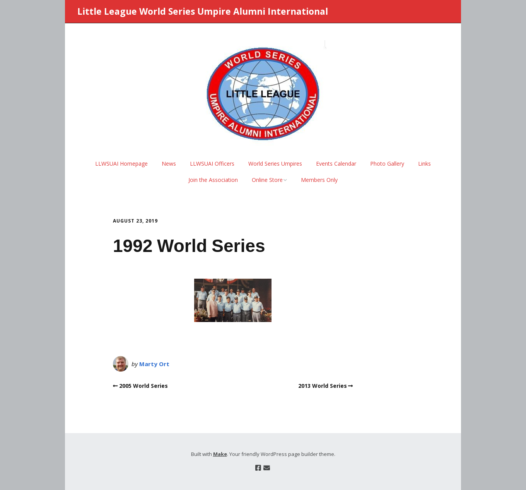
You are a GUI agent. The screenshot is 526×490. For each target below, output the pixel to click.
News (169, 163)
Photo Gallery (387, 163)
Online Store (267, 179)
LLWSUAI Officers (212, 163)
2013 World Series (322, 385)
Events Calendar (336, 163)
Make (220, 454)
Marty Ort (154, 364)
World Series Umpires (275, 163)
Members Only (319, 179)
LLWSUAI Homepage (121, 163)
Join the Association (213, 179)
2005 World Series (143, 385)
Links (424, 163)
